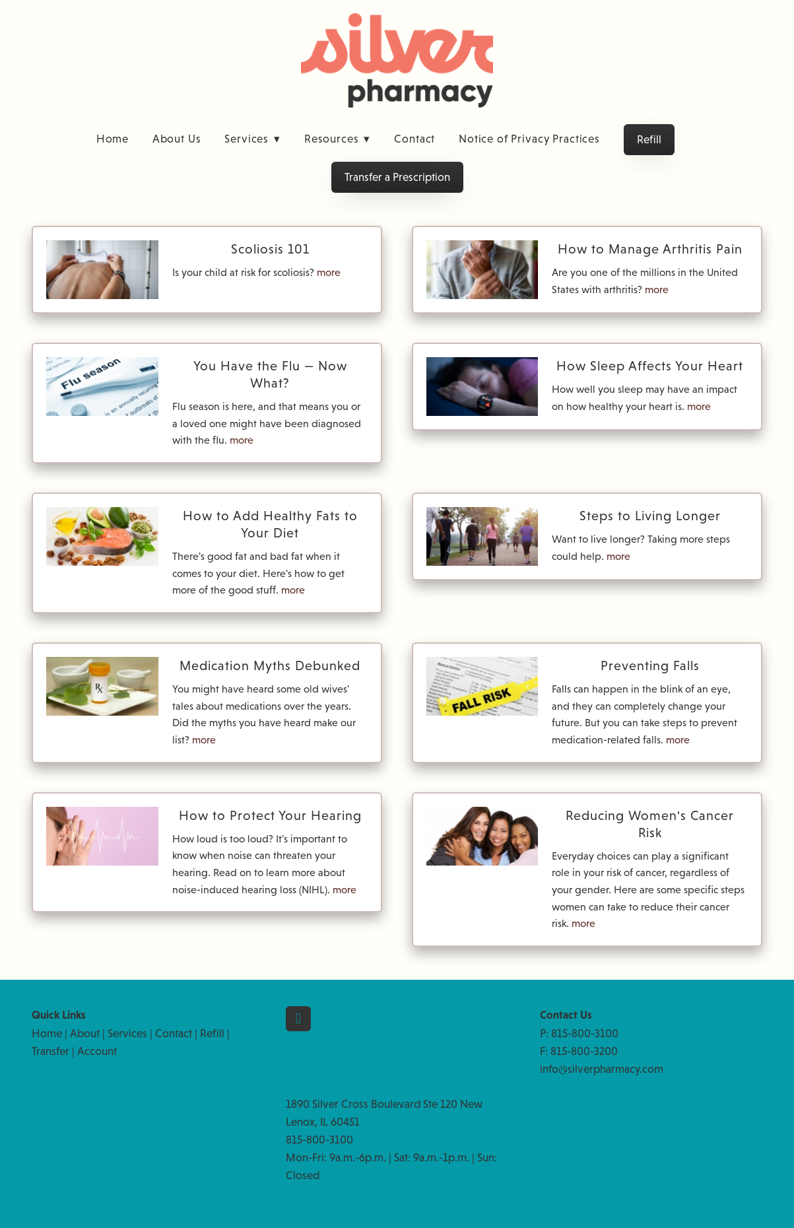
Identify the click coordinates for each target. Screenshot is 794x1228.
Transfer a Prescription (397, 177)
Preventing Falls (650, 665)
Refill (649, 139)
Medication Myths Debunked (270, 665)
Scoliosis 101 (270, 249)
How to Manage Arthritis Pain (650, 249)
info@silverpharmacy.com (601, 1069)
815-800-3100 (584, 1033)
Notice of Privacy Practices (529, 139)
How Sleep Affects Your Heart (649, 365)
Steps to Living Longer (650, 515)
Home (112, 139)
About (85, 1033)
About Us (176, 139)
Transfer (50, 1051)
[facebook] (298, 1018)
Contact (414, 139)
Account (97, 1051)
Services (252, 139)
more (329, 272)
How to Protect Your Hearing (270, 815)
